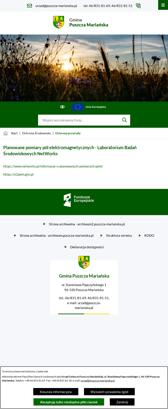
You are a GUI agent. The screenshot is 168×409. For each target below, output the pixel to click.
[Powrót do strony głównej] (10, 133)
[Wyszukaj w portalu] (78, 120)
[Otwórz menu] (163, 5)
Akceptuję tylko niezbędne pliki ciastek (69, 402)
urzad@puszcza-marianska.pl (98, 380)
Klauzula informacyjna (56, 392)
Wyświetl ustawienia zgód (109, 392)
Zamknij (122, 402)
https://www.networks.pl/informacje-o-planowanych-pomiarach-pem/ (53, 166)
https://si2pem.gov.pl (18, 174)
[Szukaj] (124, 120)
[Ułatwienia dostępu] (62, 107)
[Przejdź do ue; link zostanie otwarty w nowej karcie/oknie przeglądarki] (89, 107)
